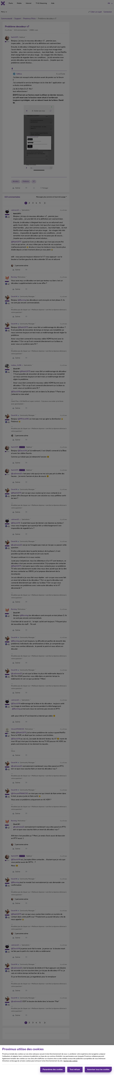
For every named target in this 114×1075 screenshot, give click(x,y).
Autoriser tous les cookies (98, 1069)
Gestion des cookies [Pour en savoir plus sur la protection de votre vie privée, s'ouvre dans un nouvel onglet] (70, 1061)
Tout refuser (75, 1069)
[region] (57, 1060)
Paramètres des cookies (53, 1069)
